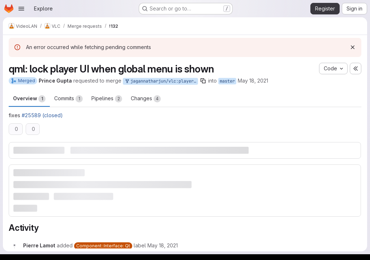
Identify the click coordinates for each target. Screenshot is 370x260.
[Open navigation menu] (21, 8)
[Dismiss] (352, 47)
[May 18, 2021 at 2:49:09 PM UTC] (162, 245)
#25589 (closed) (42, 115)
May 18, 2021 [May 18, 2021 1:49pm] (253, 81)
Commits (68, 98)
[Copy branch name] (203, 80)
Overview (29, 98)
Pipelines (106, 98)
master (227, 81)
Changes (146, 98)
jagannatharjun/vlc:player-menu (161, 81)
